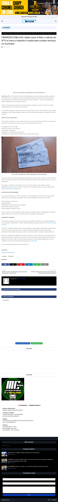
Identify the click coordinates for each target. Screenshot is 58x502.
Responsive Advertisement (8, 252)
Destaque (11, 33)
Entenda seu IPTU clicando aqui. (13, 188)
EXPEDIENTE (54, 499)
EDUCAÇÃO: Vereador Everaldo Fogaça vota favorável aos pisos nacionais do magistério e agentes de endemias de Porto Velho (30, 460)
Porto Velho (10, 256)
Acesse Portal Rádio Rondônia (22, 343)
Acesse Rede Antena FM (36, 343)
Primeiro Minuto (21, 278)
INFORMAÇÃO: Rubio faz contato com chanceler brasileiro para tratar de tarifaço (28, 466)
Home (49, 499)
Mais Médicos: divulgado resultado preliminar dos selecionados (23, 452)
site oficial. (34, 241)
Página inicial (5, 33)
